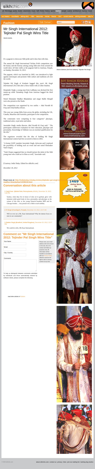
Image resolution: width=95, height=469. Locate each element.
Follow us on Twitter (86, 22)
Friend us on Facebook (82, 22)
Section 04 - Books (20, 12)
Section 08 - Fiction (42, 12)
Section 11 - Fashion (58, 12)
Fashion (22, 296)
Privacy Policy (48, 255)
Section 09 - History (47, 12)
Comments (7, 258)
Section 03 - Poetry (14, 12)
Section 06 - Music (33, 12)
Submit (6, 290)
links (64, 462)
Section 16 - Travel (90, 12)
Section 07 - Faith (38, 12)
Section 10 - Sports (52, 12)
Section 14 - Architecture (76, 12)
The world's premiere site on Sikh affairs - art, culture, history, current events (17, 5)
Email (5, 247)
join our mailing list (73, 462)
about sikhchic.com (42, 462)
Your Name (7, 241)
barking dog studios (87, 462)
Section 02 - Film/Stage (8, 12)
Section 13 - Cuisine (69, 12)
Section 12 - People (64, 12)
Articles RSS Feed (89, 22)
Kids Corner (45, 22)
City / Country (8, 252)
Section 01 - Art (2, 12)
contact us (53, 462)
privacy (59, 462)
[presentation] (20, 283)
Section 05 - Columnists (27, 12)
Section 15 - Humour (84, 12)
